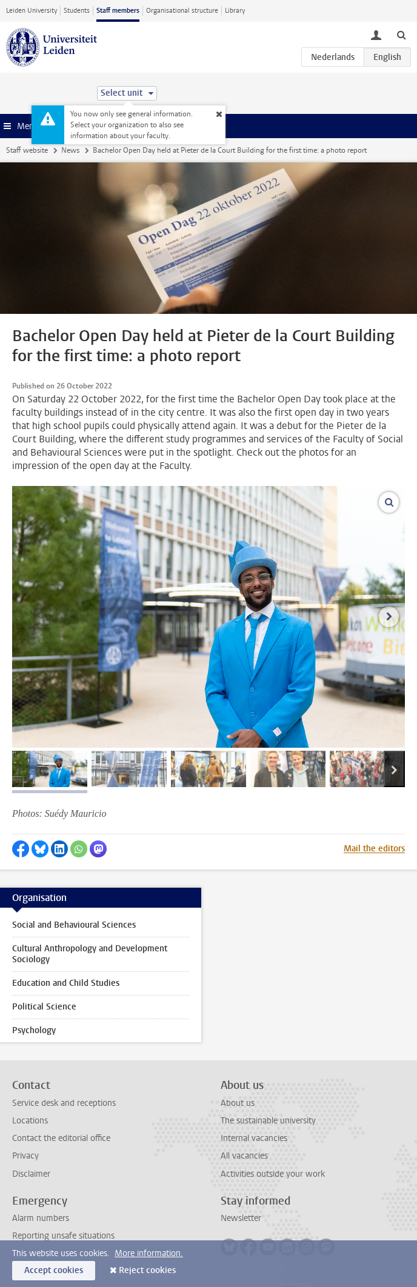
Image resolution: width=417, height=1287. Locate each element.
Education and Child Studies (65, 983)
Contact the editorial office (61, 1138)
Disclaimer (31, 1174)
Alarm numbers (40, 1218)
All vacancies (244, 1156)
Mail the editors (374, 848)
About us (238, 1103)
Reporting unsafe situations (63, 1236)
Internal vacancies (254, 1138)
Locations (30, 1120)
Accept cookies (53, 1270)
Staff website (27, 150)
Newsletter (241, 1218)
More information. (149, 1253)
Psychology (34, 1030)
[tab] (49, 769)
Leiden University (31, 10)
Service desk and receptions (64, 1103)
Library (235, 10)
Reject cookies (147, 1270)
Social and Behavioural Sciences (74, 925)
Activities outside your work (273, 1174)
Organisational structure (182, 10)
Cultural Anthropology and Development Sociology (89, 954)
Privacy (25, 1156)
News (70, 150)
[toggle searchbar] (401, 34)
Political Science (44, 1007)
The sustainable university (268, 1120)
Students (77, 10)
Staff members (117, 10)
